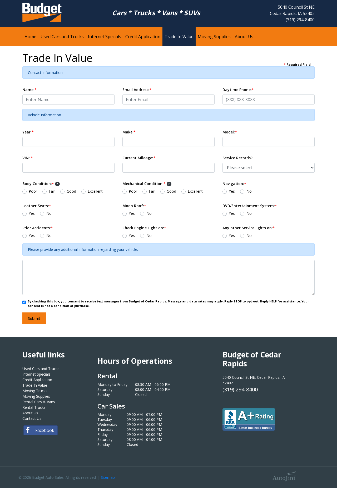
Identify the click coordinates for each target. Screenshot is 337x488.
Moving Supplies (36, 396)
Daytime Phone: (238, 89)
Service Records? (237, 157)
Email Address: (136, 89)
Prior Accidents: (37, 227)
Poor (33, 191)
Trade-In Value (34, 385)
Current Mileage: (138, 157)
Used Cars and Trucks (41, 368)
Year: (28, 132)
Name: (29, 89)
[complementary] (321, 472)
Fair (52, 191)
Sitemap (108, 477)
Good (71, 191)
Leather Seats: (36, 205)
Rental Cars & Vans (38, 401)
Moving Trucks (34, 390)
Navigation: (234, 183)
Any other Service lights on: (248, 227)
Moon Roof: (134, 205)
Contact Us (31, 418)
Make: (129, 132)
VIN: (27, 157)
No (249, 191)
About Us (30, 412)
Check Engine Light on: (144, 227)
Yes (232, 191)
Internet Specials (36, 374)
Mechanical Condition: (146, 183)
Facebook (39, 430)
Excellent (95, 191)
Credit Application (37, 379)
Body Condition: (41, 183)
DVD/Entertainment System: (249, 205)
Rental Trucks (34, 407)
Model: (229, 132)
